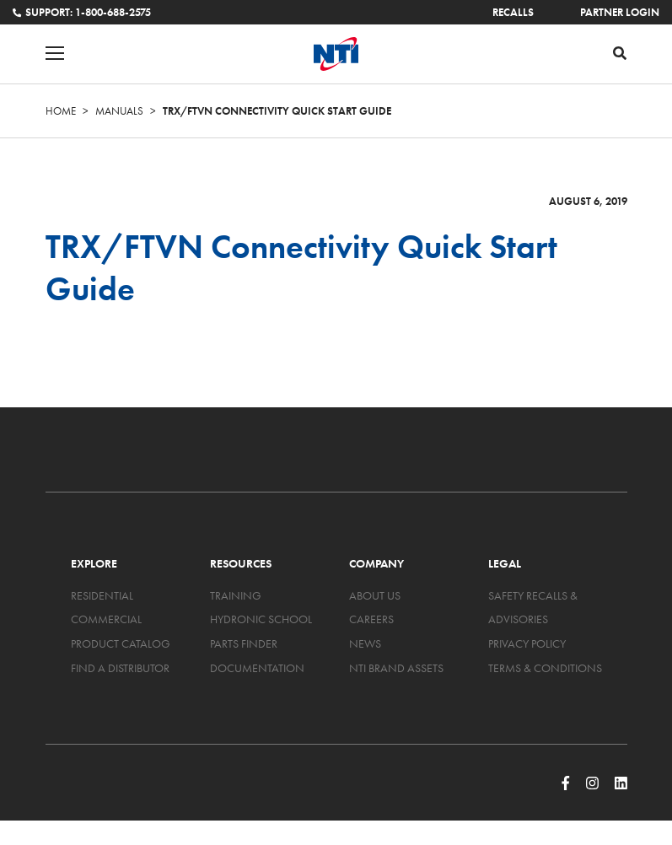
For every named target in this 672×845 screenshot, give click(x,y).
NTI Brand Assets (396, 667)
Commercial (106, 619)
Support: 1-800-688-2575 (82, 12)
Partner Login (619, 12)
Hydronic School (261, 619)
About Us (375, 595)
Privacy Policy (527, 643)
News (365, 643)
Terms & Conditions (545, 667)
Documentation (257, 667)
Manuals (119, 111)
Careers (371, 619)
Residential (102, 595)
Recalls (513, 12)
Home (61, 111)
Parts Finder (243, 643)
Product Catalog (120, 643)
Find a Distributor (120, 667)
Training (235, 595)
